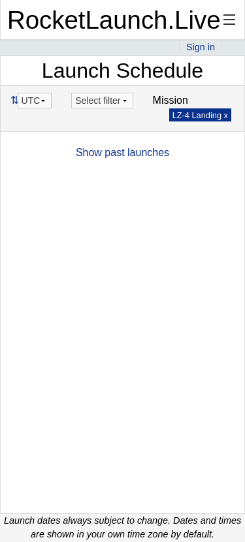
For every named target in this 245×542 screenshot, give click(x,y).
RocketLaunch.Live (114, 20)
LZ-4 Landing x (200, 115)
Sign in (200, 47)
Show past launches (122, 152)
